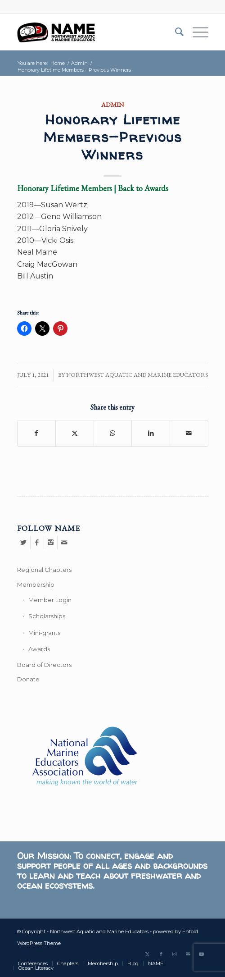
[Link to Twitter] (147, 954)
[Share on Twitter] (75, 433)
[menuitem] (175, 32)
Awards (39, 649)
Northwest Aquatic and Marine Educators (137, 375)
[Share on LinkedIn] (151, 433)
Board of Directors (44, 664)
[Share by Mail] (189, 433)
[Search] (175, 32)
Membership (35, 584)
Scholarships (46, 616)
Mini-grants (44, 632)
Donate (28, 679)
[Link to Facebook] (161, 954)
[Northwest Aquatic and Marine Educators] (93, 32)
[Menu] (196, 32)
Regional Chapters (44, 569)
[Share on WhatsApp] (113, 433)
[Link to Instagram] (174, 954)
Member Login (50, 599)
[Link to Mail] (188, 954)
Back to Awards (143, 188)
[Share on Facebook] (37, 433)
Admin (112, 104)
